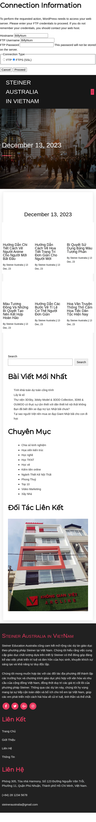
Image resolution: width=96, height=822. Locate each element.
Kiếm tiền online (31, 478)
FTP (7, 59)
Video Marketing (31, 498)
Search (12, 365)
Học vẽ (25, 474)
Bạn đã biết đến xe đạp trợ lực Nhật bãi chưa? (42, 418)
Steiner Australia (14, 274)
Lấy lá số (19, 404)
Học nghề (27, 464)
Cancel (6, 69)
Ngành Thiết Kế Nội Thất (36, 483)
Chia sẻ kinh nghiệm (33, 454)
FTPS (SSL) (22, 59)
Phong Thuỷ (28, 488)
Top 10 (25, 493)
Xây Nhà (26, 503)
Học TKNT (27, 469)
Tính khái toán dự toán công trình (34, 399)
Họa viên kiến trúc (32, 459)
